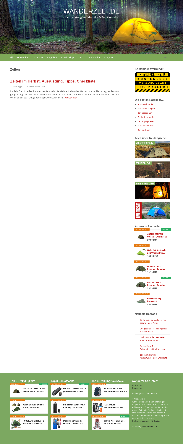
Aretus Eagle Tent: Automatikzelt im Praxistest (152, 347)
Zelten (43, 86)
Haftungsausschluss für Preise (146, 421)
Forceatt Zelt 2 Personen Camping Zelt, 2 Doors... (156, 267)
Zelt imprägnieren (146, 121)
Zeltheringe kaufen (146, 117)
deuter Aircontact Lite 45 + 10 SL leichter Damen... (114, 422)
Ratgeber (52, 57)
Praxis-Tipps (68, 57)
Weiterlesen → (72, 97)
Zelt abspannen (145, 112)
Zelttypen (37, 57)
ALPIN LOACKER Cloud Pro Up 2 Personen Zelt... (33, 406)
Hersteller (22, 57)
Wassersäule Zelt (145, 125)
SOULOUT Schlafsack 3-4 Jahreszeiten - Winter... (74, 390)
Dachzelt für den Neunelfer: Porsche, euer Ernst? (152, 339)
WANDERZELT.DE (149, 426)
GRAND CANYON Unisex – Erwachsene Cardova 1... (157, 235)
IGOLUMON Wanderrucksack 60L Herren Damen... (113, 406)
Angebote (109, 57)
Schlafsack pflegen (146, 108)
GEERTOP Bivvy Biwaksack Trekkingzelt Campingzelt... (154, 300)
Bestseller (94, 57)
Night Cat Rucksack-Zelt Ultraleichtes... (156, 251)
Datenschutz (138, 388)
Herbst (37, 86)
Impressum (137, 385)
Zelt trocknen (144, 129)
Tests (82, 57)
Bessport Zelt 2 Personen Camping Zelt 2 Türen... (156, 283)
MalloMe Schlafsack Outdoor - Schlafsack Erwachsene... (73, 422)
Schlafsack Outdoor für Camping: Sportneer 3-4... (74, 406)
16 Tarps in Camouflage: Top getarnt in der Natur (153, 321)
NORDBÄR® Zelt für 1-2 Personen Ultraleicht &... (34, 422)
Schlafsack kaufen (146, 104)
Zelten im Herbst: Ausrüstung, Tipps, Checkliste (52, 81)
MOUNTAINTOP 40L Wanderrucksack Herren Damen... (115, 390)
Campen (30, 86)
